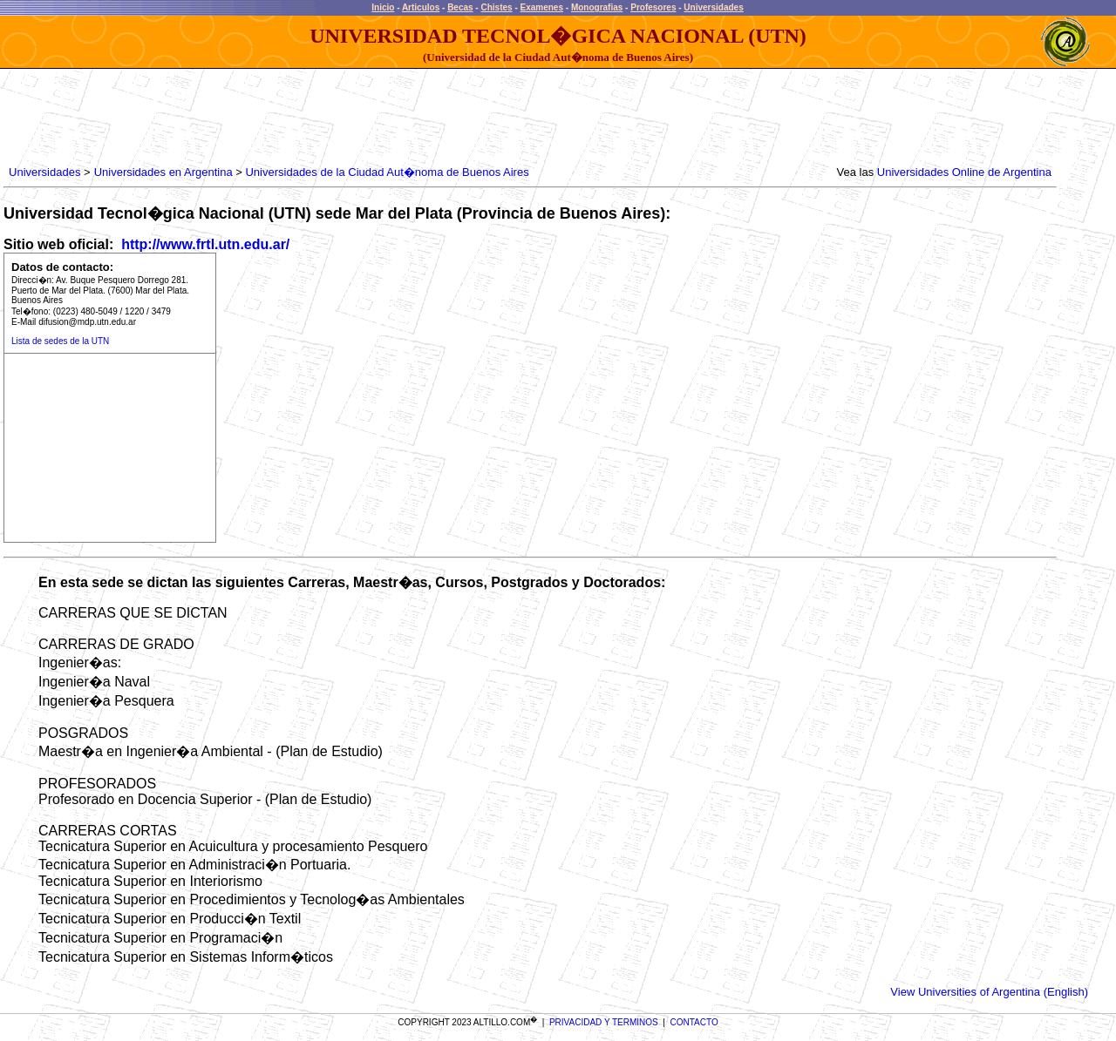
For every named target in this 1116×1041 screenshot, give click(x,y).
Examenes (542, 7)
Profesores (653, 7)
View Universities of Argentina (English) (989, 991)
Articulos (420, 7)
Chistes (496, 7)
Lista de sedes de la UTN (60, 341)
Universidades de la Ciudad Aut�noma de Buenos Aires (386, 172)
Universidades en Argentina (163, 172)
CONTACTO (694, 1022)
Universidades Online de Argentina (964, 172)
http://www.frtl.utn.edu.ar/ (204, 244)
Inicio (382, 7)
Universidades (713, 7)
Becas (460, 7)
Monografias (597, 7)
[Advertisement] (322, 117)
